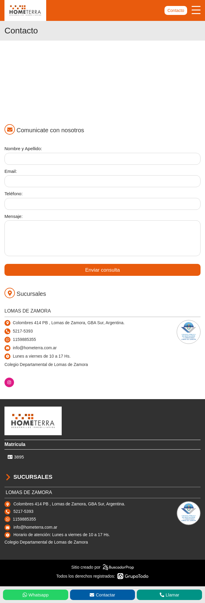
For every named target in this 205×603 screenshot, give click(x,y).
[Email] (102, 181)
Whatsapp (36, 594)
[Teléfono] (102, 204)
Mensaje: (13, 216)
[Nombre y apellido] (102, 159)
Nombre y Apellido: (23, 148)
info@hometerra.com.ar (35, 527)
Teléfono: (13, 193)
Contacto (175, 10)
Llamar (169, 594)
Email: (10, 171)
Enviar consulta (102, 270)
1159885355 (24, 339)
